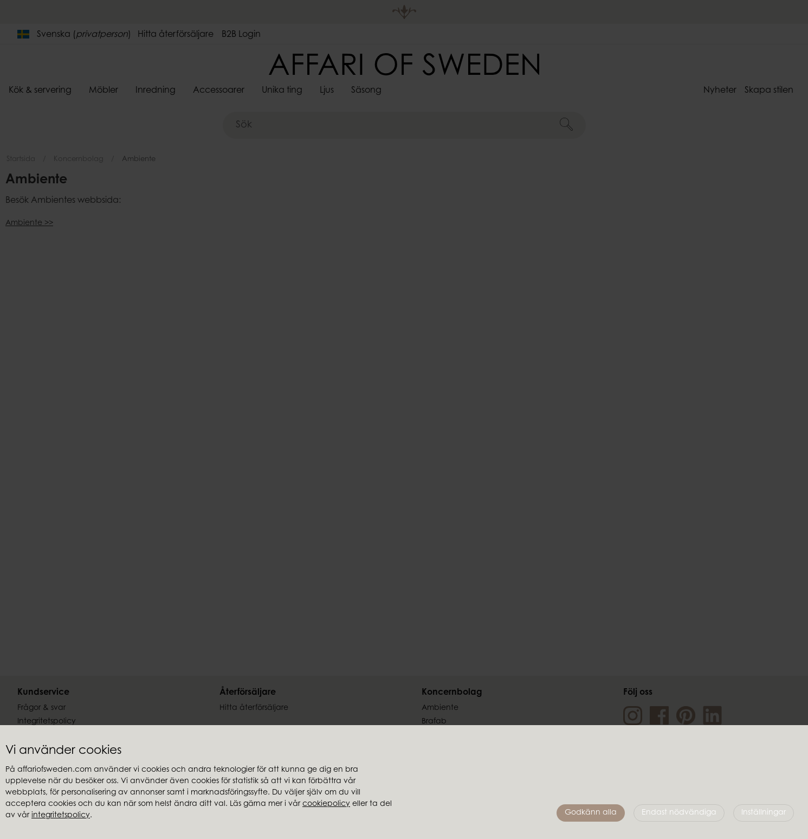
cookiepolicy (326, 804)
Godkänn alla (591, 813)
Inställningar (763, 813)
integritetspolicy (60, 815)
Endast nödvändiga (679, 813)
